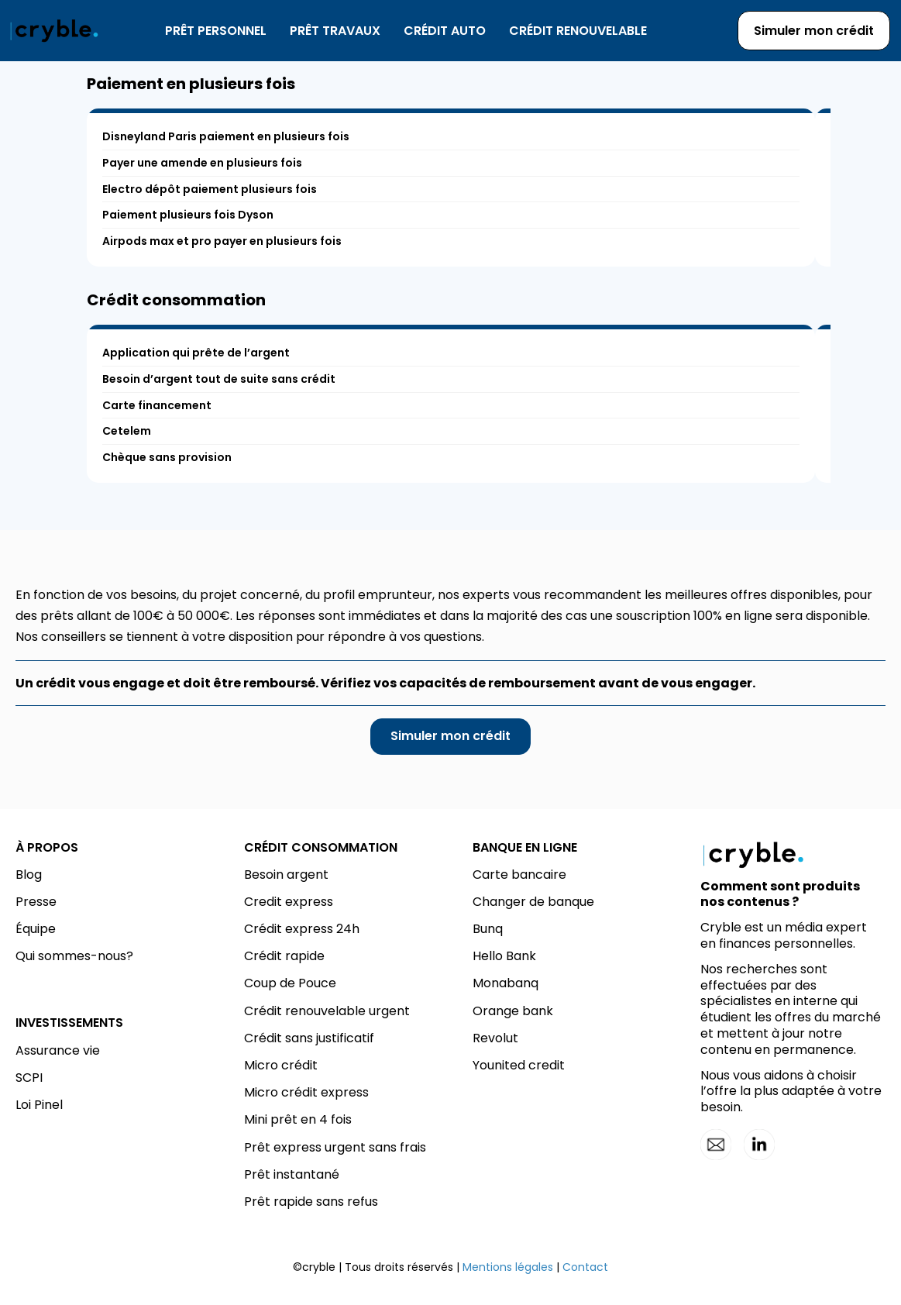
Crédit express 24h (301, 929)
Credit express (288, 902)
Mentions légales (508, 1267)
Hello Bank (504, 956)
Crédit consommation (176, 300)
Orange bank (513, 1011)
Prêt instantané (291, 1174)
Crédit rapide (284, 956)
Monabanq (505, 983)
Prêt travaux (335, 31)
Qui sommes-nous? (74, 956)
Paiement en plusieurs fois (191, 84)
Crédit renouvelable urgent (327, 1011)
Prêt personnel (216, 31)
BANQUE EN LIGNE (525, 847)
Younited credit (519, 1065)
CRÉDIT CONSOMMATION (320, 847)
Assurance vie (57, 1050)
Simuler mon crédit (814, 31)
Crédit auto (445, 31)
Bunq (488, 929)
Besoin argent (286, 874)
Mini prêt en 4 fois (298, 1119)
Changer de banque (533, 902)
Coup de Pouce (290, 983)
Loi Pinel (39, 1105)
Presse (36, 902)
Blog (28, 874)
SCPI (29, 1077)
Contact (585, 1267)
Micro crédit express (306, 1092)
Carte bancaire (519, 874)
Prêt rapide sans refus (311, 1201)
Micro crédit (281, 1065)
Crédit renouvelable (578, 31)
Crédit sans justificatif (309, 1038)
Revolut (495, 1038)
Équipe (35, 929)
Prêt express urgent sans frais (335, 1147)
